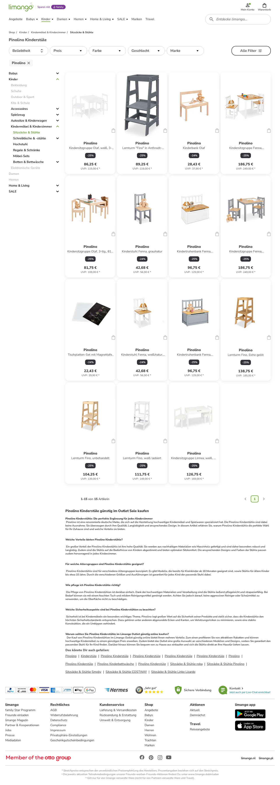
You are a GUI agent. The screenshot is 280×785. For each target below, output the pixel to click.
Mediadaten (13, 740)
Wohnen (150, 735)
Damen (149, 725)
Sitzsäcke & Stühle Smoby (83, 672)
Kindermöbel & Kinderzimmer (31, 126)
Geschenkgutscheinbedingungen (72, 740)
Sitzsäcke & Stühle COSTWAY (126, 672)
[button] (264, 7)
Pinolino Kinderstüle (114, 656)
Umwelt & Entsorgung (115, 720)
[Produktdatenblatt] (90, 123)
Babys (13, 73)
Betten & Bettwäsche (28, 162)
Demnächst (197, 715)
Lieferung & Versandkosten (118, 710)
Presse (9, 735)
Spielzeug (18, 115)
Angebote (151, 710)
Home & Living (19, 186)
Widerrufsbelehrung (64, 715)
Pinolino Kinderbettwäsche (115, 664)
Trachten (150, 740)
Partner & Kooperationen (22, 725)
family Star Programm (20, 710)
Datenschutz (58, 720)
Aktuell (195, 710)
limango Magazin (16, 720)
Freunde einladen (17, 715)
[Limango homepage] (21, 7)
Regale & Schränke (26, 150)
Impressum (58, 730)
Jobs (8, 730)
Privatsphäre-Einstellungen (68, 735)
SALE (12, 191)
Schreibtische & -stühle (29, 138)
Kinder (13, 79)
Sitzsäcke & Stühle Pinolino (225, 664)
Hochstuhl (20, 144)
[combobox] (238, 19)
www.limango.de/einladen (203, 774)
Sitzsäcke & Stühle (26, 132)
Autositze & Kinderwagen (29, 121)
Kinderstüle (88, 656)
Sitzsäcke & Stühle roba (186, 664)
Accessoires (19, 109)
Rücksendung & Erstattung (118, 715)
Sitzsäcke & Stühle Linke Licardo (173, 672)
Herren (149, 730)
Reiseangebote (200, 729)
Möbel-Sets (21, 156)
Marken (150, 745)
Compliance (58, 725)
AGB (53, 710)
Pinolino (71, 656)
